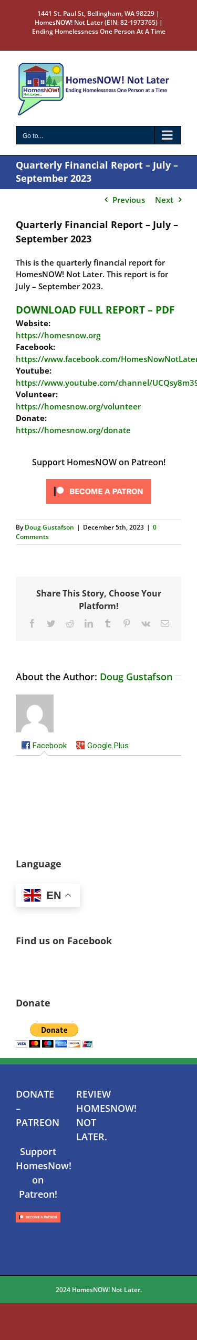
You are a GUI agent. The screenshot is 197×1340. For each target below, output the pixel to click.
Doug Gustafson (49, 527)
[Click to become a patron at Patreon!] (98, 479)
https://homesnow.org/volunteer (78, 406)
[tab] (43, 746)
